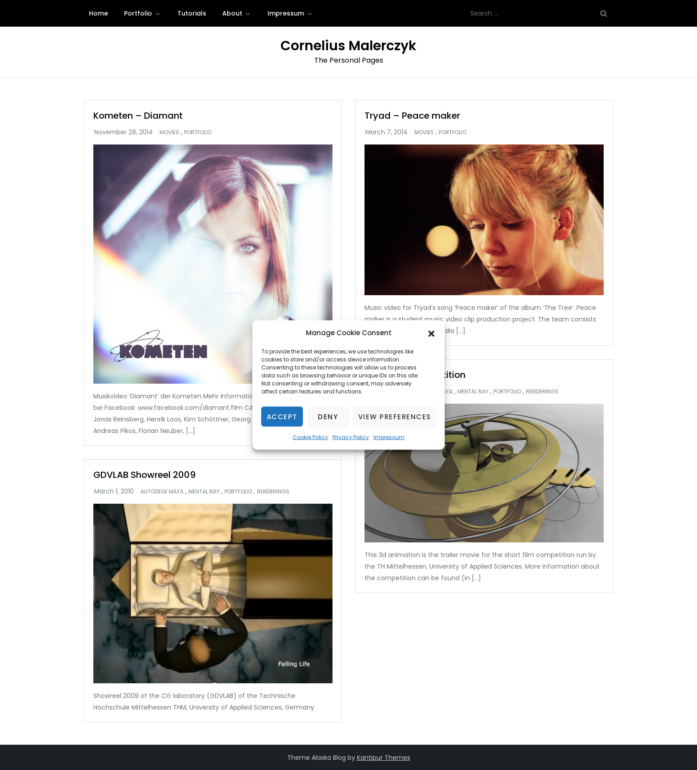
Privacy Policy (350, 437)
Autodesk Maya (162, 491)
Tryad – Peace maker (412, 115)
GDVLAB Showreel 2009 (144, 475)
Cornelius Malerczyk (348, 45)
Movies (169, 132)
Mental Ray (473, 391)
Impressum (389, 437)
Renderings (542, 391)
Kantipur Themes (383, 757)
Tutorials (191, 13)
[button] (431, 333)
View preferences (394, 416)
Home (98, 13)
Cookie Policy (310, 437)
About (237, 13)
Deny (328, 416)
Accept (282, 416)
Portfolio (142, 13)
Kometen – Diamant (138, 115)
